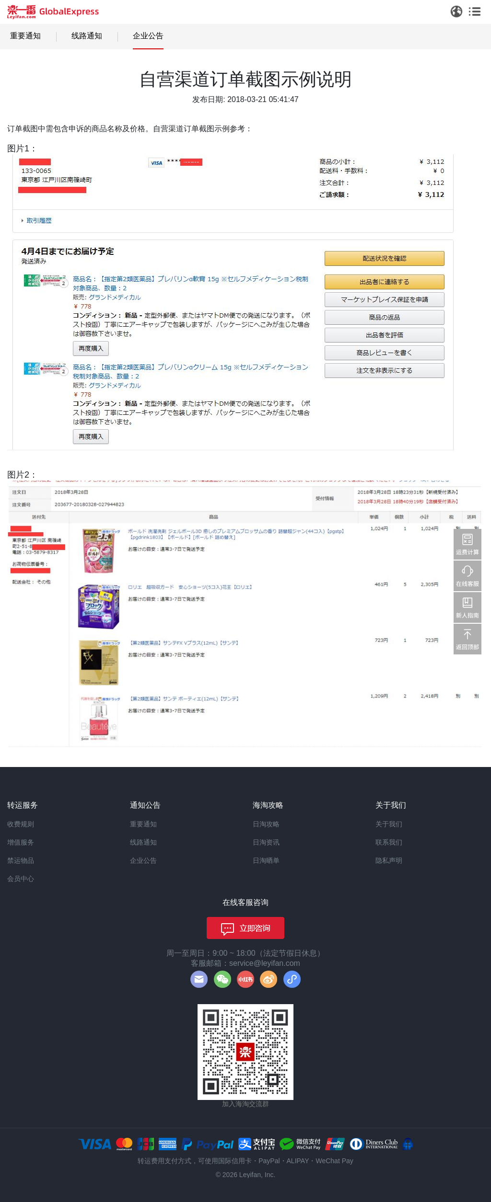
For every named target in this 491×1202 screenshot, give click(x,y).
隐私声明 (388, 860)
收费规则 (20, 824)
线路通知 (86, 36)
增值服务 (20, 842)
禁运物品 (20, 860)
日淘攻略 (266, 824)
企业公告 (148, 36)
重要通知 (25, 36)
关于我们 (388, 824)
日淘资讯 (266, 842)
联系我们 (388, 842)
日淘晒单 (266, 860)
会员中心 (20, 878)
